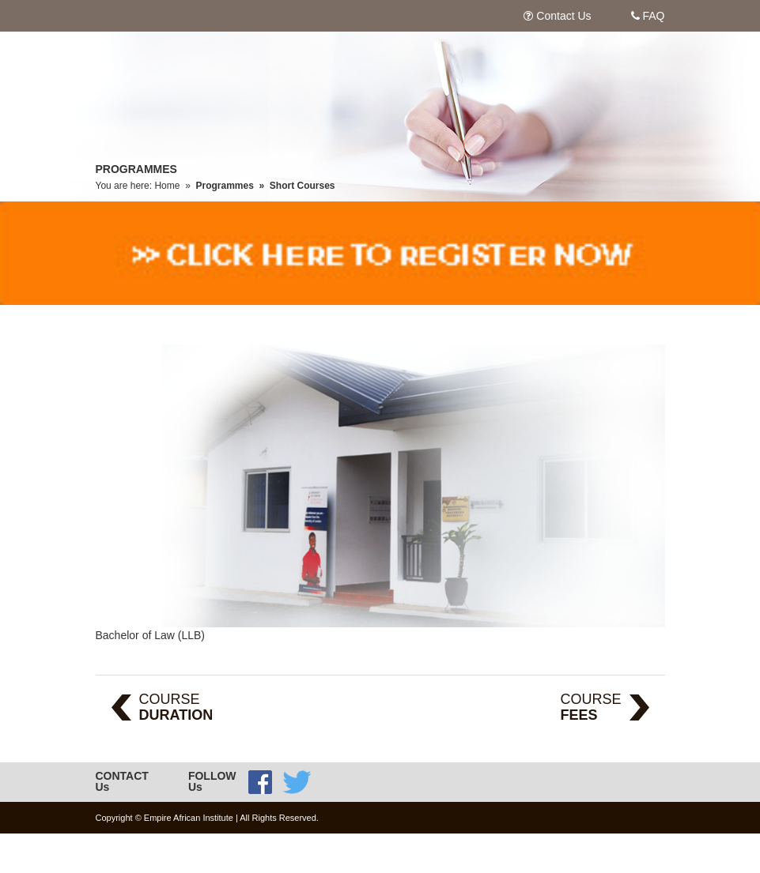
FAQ (653, 15)
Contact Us (563, 15)
